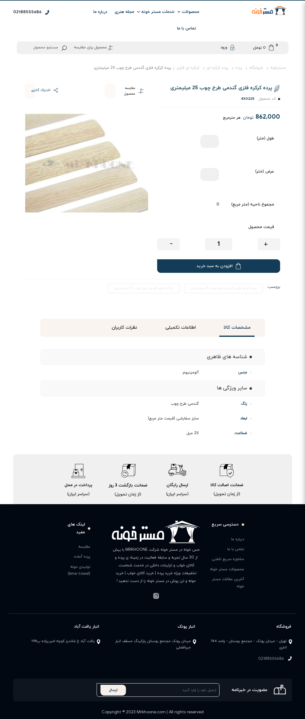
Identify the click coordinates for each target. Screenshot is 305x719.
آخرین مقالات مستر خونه (228, 583)
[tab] (237, 328)
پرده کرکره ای (217, 68)
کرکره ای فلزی (188, 68)
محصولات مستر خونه (227, 569)
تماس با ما (186, 28)
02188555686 (271, 659)
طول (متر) (265, 138)
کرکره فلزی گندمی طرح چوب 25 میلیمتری (143, 288)
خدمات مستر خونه (158, 12)
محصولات (190, 12)
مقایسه (84, 547)
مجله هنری (124, 12)
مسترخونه (278, 68)
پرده (238, 68)
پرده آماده (82, 556)
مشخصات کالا (236, 327)
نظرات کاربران (124, 327)
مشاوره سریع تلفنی (228, 559)
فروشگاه (256, 68)
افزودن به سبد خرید (218, 266)
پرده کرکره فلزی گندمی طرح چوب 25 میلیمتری (223, 288)
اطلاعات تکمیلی (180, 327)
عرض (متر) (264, 171)
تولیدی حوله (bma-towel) (79, 570)
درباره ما (100, 12)
